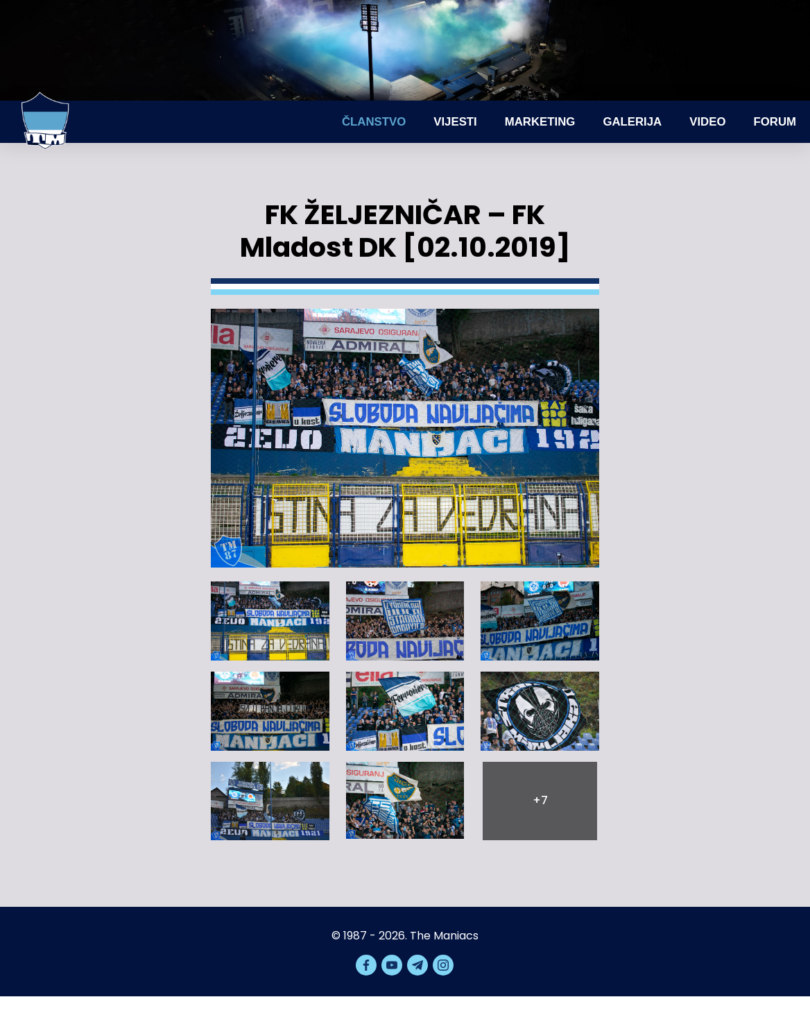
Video (707, 121)
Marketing (540, 121)
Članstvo (374, 121)
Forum (774, 121)
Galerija (632, 121)
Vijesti (455, 121)
